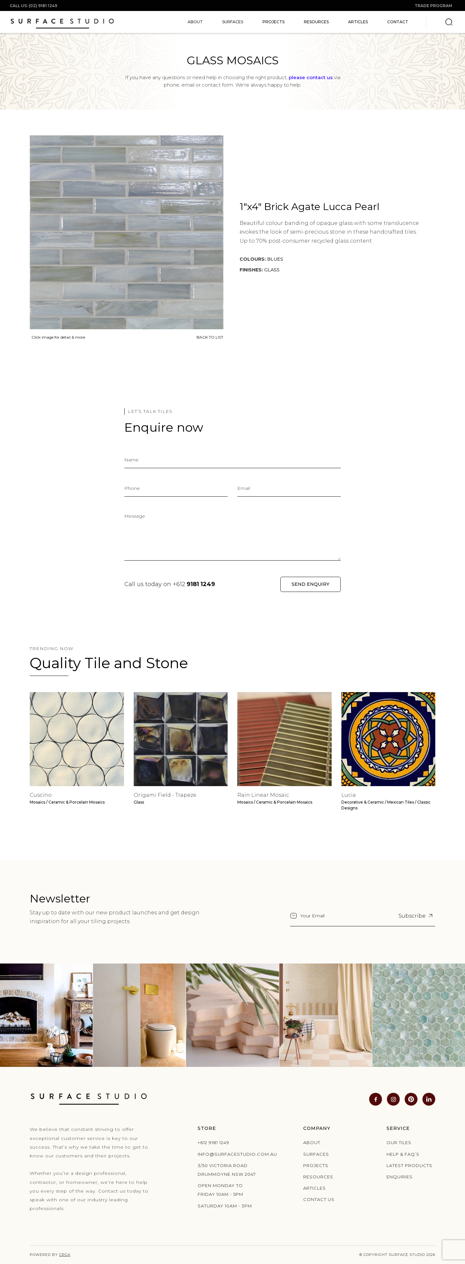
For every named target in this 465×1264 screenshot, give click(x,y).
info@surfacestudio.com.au (229, 1154)
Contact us (319, 1199)
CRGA (64, 1254)
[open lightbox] (124, 232)
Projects (273, 21)
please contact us (311, 77)
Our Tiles (399, 1142)
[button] (195, 22)
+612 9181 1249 (213, 1142)
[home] (62, 22)
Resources (316, 21)
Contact (397, 21)
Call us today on (169, 584)
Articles (358, 21)
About (311, 1142)
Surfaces (316, 1154)
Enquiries (400, 1176)
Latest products (409, 1165)
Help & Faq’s (403, 1154)
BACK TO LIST (207, 337)
